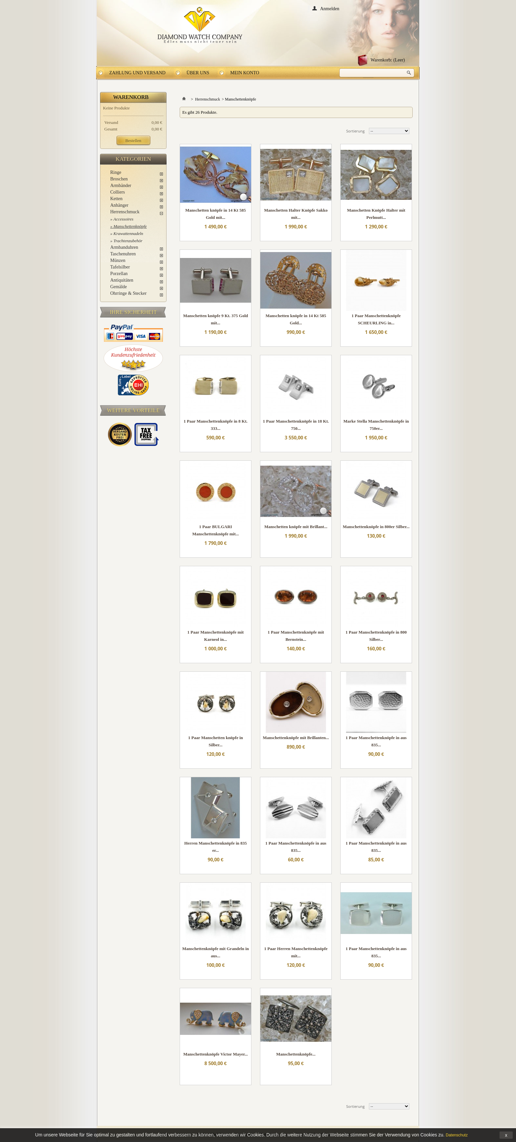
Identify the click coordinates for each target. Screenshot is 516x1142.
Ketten (116, 198)
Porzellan (119, 273)
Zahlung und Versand (137, 72)
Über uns (198, 72)
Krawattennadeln (128, 233)
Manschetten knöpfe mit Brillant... (295, 526)
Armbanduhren (124, 247)
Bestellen (133, 140)
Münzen (117, 260)
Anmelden (329, 8)
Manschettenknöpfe (130, 226)
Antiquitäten (121, 280)
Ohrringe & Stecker (128, 293)
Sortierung (355, 130)
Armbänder (120, 185)
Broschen (119, 178)
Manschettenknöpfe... (296, 1054)
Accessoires (124, 219)
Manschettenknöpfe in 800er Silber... (376, 526)
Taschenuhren (123, 253)
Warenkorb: (388, 60)
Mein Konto (244, 72)
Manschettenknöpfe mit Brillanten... (296, 737)
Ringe (115, 172)
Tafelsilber (120, 267)
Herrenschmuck (125, 211)
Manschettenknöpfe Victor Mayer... (215, 1054)
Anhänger (119, 205)
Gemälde (118, 286)
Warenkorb (131, 97)
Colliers (117, 192)
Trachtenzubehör (128, 240)
